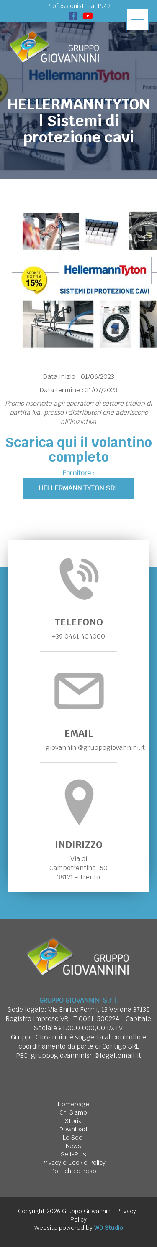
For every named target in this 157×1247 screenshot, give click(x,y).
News (73, 1146)
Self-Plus (73, 1154)
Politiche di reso (73, 1171)
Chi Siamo (73, 1112)
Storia (73, 1121)
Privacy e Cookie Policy (73, 1162)
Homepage (73, 1104)
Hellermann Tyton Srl (78, 488)
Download (73, 1129)
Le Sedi (73, 1137)
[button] (137, 19)
